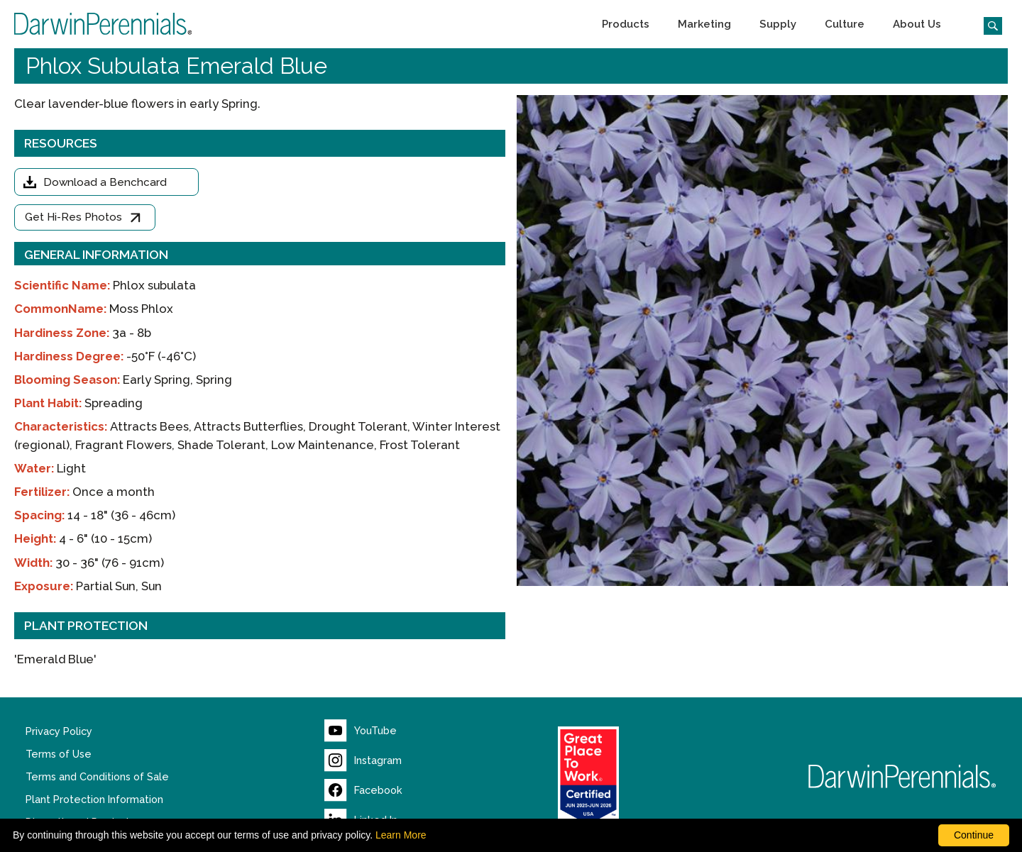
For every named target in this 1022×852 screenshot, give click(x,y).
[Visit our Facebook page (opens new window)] (363, 790)
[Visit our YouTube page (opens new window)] (360, 730)
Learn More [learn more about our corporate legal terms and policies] (401, 835)
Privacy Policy (59, 731)
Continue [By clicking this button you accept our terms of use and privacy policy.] (974, 835)
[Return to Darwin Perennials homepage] (902, 776)
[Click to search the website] (987, 24)
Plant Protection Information (94, 799)
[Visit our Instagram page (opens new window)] (363, 760)
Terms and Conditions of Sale (97, 776)
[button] (626, 24)
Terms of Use (59, 754)
